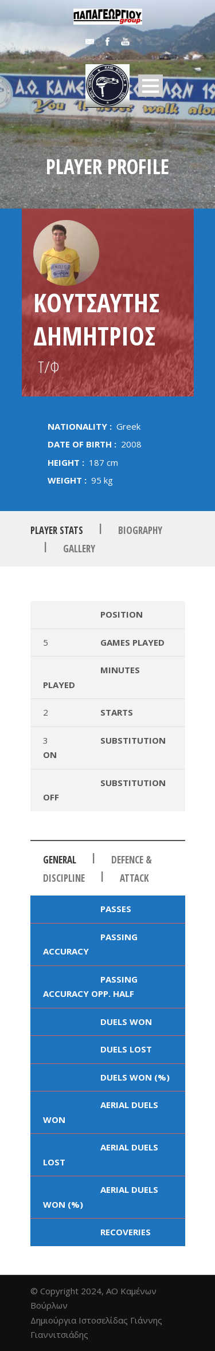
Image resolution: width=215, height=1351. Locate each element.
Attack (134, 878)
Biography (140, 529)
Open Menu (150, 85)
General (59, 859)
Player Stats (56, 529)
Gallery (79, 548)
